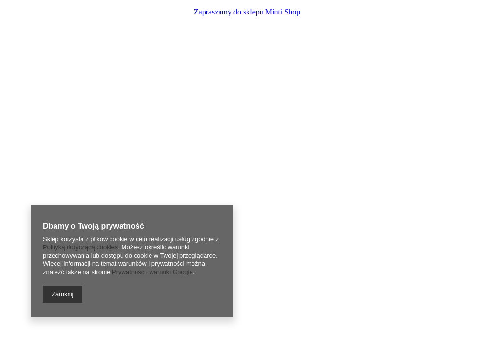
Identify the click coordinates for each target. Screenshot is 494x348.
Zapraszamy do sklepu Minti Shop (247, 12)
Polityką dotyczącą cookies (80, 247)
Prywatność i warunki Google (152, 272)
